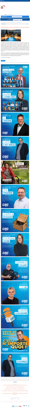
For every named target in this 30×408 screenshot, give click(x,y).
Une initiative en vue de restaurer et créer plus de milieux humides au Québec (15, 390)
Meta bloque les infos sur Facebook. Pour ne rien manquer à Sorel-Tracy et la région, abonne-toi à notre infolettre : (15, 19)
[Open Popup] (28, 405)
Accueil (2, 12)
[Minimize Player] (28, 406)
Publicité (25, 400)
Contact (5, 12)
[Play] (24, 405)
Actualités (5, 22)
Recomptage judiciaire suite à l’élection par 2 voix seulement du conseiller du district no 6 (15, 394)
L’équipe (11, 400)
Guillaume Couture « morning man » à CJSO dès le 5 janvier (15, 388)
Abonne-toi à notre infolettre (15, 397)
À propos (8, 400)
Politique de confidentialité (16, 400)
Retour (3, 60)
